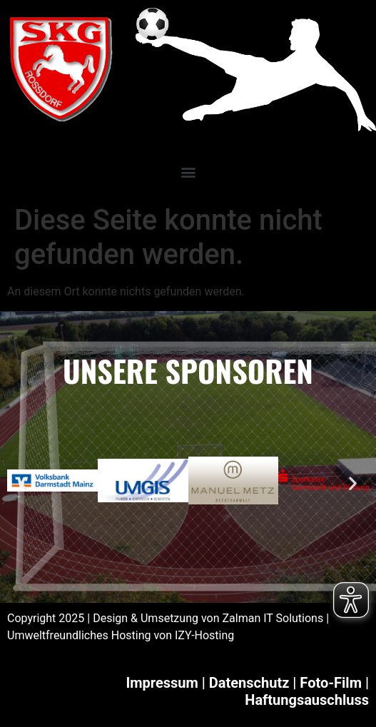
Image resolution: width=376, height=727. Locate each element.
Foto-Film (331, 682)
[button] (188, 171)
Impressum (162, 682)
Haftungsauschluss (307, 699)
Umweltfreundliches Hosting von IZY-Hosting (120, 635)
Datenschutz (249, 682)
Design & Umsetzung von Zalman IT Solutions (208, 618)
